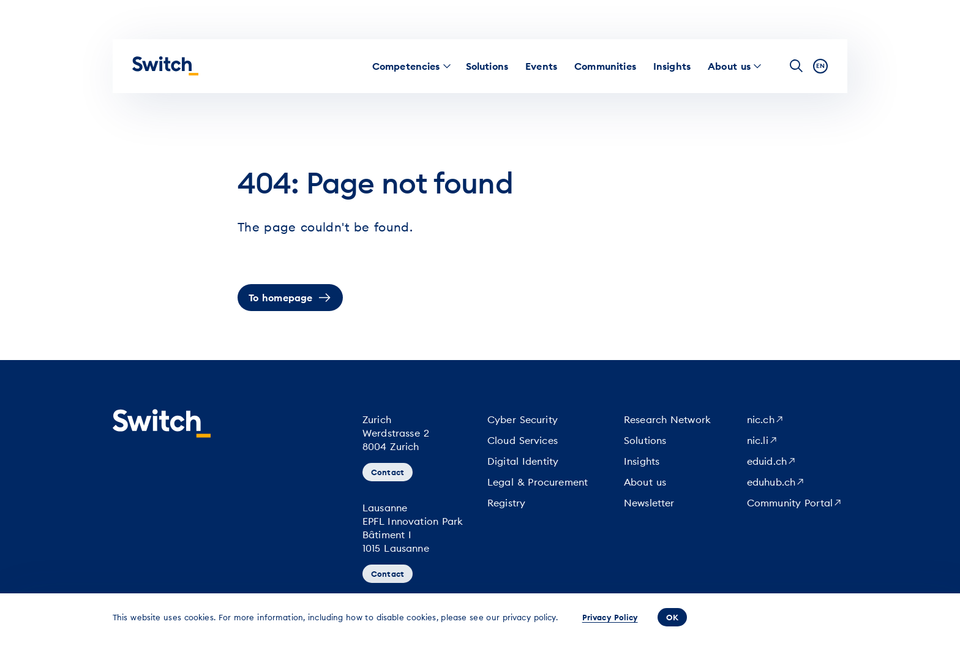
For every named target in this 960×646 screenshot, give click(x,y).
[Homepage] (165, 66)
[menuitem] (406, 66)
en (820, 66)
